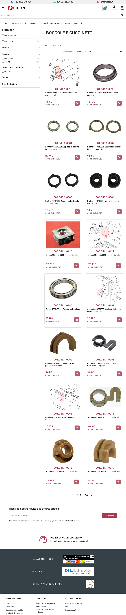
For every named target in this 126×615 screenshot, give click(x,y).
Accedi (67, 607)
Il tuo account (73, 598)
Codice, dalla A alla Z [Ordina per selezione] (99, 51)
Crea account (70, 610)
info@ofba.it (107, 2)
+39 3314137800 (65, 2)
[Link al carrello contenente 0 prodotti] (122, 8)
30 (86, 495)
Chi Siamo (10, 603)
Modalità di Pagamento (15, 613)
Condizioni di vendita (14, 610)
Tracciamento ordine (73, 603)
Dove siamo (11, 607)
